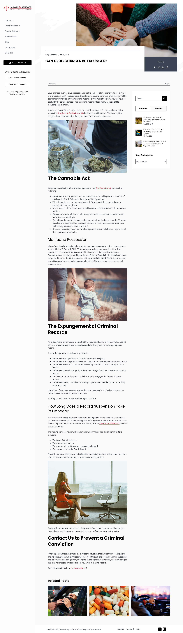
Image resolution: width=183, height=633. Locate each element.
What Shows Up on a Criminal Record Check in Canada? (154, 142)
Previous (52, 84)
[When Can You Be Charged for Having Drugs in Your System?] (138, 131)
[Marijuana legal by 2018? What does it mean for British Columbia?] (138, 119)
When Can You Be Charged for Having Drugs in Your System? (153, 131)
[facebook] (160, 629)
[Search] (164, 98)
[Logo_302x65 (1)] (18, 5)
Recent (159, 108)
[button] (49, 601)
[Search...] (148, 98)
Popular (143, 108)
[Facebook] (155, 67)
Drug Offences (51, 55)
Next (167, 84)
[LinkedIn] (163, 67)
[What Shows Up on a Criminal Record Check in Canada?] (138, 142)
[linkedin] (164, 629)
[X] (159, 67)
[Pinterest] (167, 67)
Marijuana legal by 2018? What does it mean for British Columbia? (154, 119)
